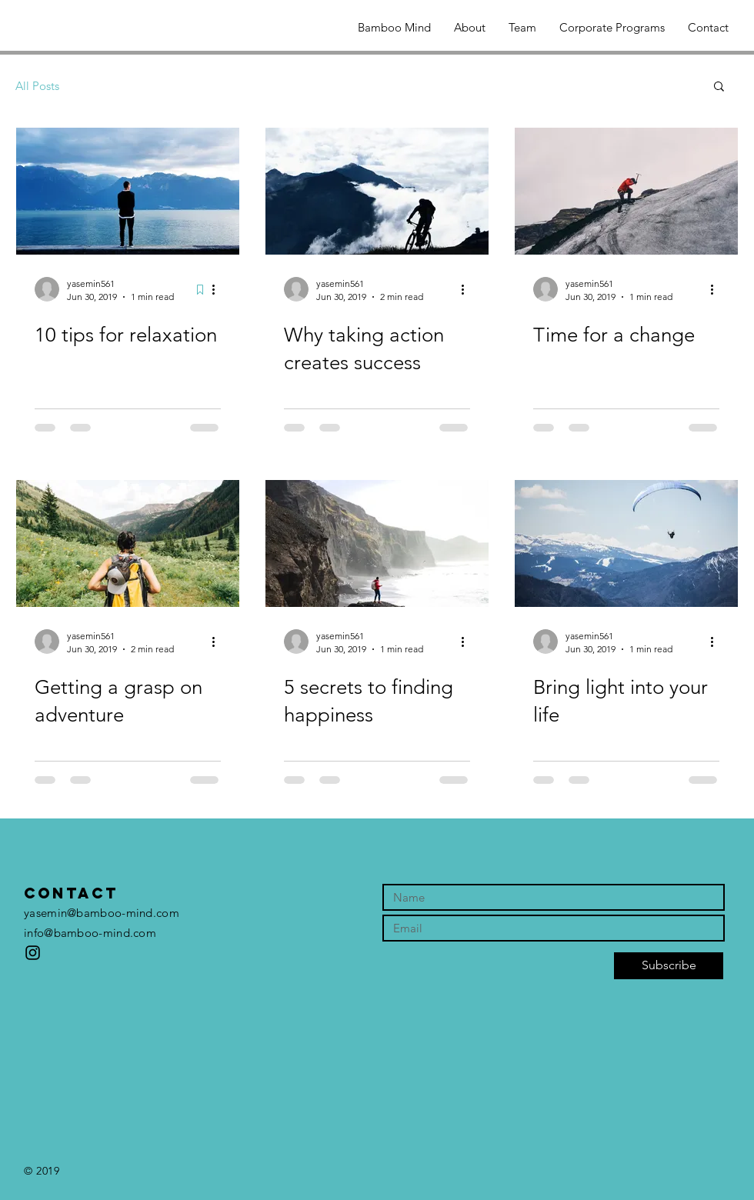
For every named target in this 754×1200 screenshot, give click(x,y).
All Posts (37, 85)
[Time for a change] (626, 191)
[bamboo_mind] (32, 952)
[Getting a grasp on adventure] (127, 543)
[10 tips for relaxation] (127, 191)
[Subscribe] (668, 965)
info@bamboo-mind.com (90, 932)
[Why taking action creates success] (377, 191)
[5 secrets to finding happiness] (377, 543)
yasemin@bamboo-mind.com (101, 912)
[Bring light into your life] (626, 543)
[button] (719, 87)
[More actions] (218, 289)
